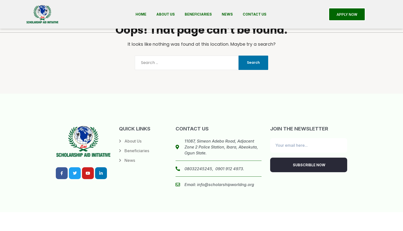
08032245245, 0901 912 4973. (214, 168)
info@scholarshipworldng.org (225, 184)
